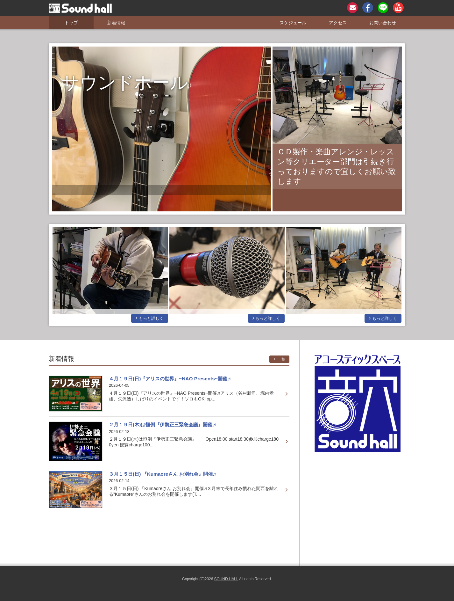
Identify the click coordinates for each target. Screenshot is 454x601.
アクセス (338, 22)
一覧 (279, 359)
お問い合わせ (382, 22)
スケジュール (293, 22)
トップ (71, 22)
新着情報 (116, 22)
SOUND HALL (226, 579)
